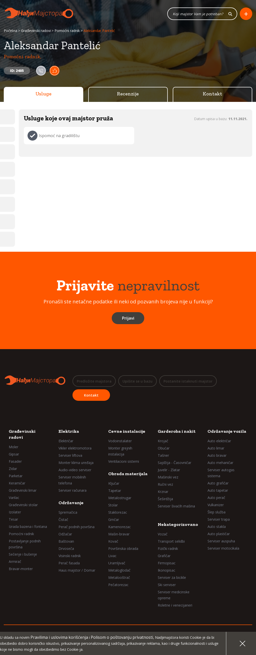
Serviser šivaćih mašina (176, 506)
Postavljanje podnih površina (25, 544)
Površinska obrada (123, 548)
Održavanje (71, 502)
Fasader (15, 461)
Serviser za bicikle (172, 577)
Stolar (113, 505)
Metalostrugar (119, 497)
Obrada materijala (128, 473)
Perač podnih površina (76, 526)
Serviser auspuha (221, 541)
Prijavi (128, 318)
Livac (112, 555)
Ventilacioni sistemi (123, 461)
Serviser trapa (219, 519)
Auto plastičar (219, 533)
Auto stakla (217, 526)
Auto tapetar (218, 490)
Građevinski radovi (36, 30)
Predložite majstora (94, 381)
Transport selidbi (171, 541)
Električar (65, 440)
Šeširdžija (165, 498)
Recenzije (128, 94)
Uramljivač (116, 563)
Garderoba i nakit (177, 431)
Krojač (163, 440)
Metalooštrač (119, 577)
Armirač (15, 561)
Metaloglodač (119, 570)
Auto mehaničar (220, 462)
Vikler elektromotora (75, 448)
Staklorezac (117, 512)
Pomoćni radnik (67, 30)
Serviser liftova (70, 455)
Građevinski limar (22, 490)
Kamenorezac (119, 526)
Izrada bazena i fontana (28, 526)
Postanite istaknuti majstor (188, 381)
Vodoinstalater (120, 440)
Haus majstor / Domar (76, 570)
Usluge (44, 94)
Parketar (15, 475)
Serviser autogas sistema (221, 472)
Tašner (163, 455)
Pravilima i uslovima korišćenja (59, 637)
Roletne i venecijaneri (175, 605)
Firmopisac (167, 563)
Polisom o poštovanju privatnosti (122, 637)
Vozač (163, 534)
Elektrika (68, 431)
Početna (10, 30)
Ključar (113, 483)
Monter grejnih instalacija (120, 451)
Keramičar (17, 483)
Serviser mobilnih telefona (72, 480)
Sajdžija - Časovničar (174, 462)
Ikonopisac (166, 570)
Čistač (63, 519)
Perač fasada (69, 563)
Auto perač (216, 497)
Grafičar (164, 555)
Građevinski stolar (23, 504)
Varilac (14, 497)
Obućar (164, 448)
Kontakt (212, 94)
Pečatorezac (118, 584)
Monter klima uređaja (76, 462)
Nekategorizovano (178, 524)
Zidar (13, 468)
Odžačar (65, 534)
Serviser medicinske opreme (174, 595)
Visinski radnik (69, 555)
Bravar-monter (21, 568)
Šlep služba (217, 512)
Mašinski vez (168, 477)
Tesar (13, 519)
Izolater (15, 512)
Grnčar (113, 519)
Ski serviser (167, 584)
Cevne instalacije (126, 431)
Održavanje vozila (227, 431)
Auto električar (219, 440)
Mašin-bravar (119, 534)
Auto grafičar (218, 483)
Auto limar (216, 448)
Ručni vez (165, 484)
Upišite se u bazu (137, 381)
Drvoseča (66, 548)
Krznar (163, 491)
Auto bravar (217, 455)
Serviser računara (72, 490)
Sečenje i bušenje (23, 554)
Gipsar (14, 454)
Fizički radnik (168, 548)
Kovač (113, 541)
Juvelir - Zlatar (169, 469)
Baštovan (66, 541)
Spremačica (67, 512)
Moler (13, 446)
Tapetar (114, 490)
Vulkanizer (216, 504)
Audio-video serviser (74, 469)
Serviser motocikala (223, 548)
